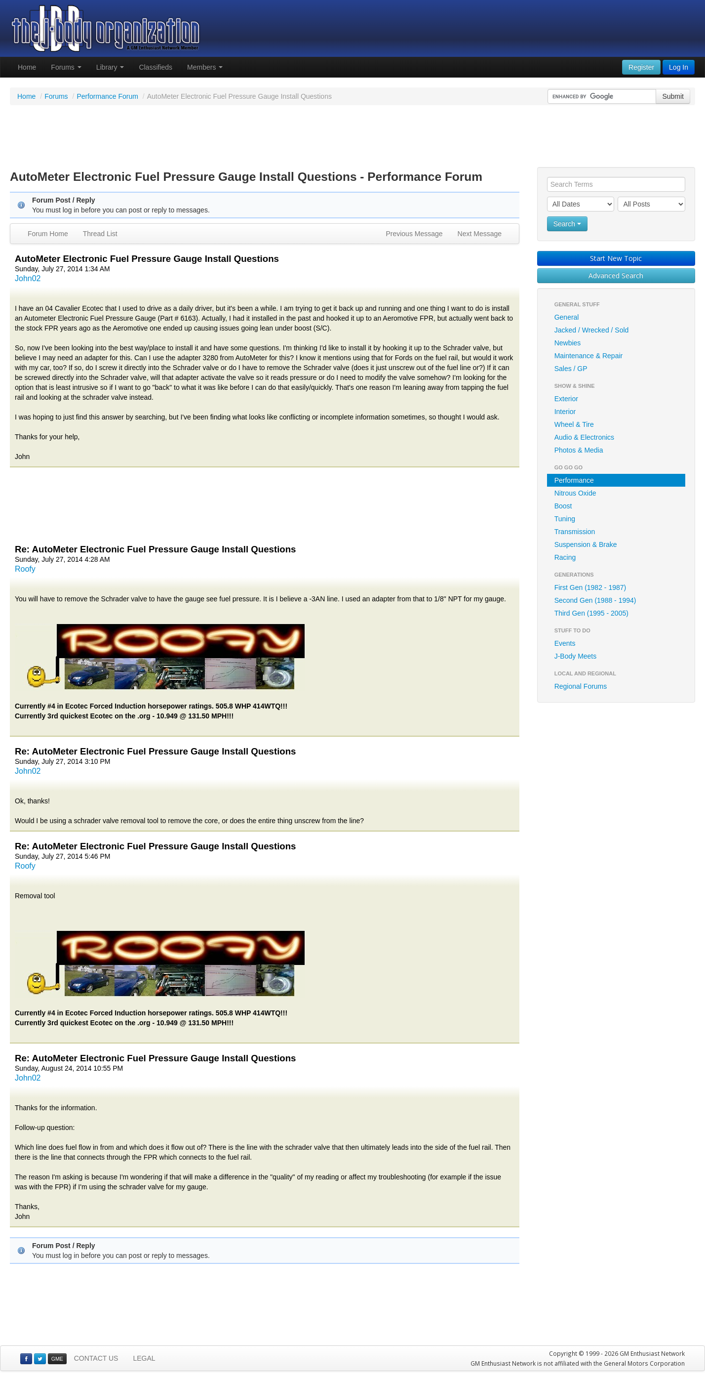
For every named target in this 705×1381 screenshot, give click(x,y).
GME (57, 1359)
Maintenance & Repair (588, 356)
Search (567, 224)
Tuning (564, 519)
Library (110, 67)
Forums (66, 67)
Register (641, 67)
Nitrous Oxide (575, 493)
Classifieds (155, 67)
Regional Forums (580, 686)
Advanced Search (615, 275)
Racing (565, 557)
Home (27, 67)
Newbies (567, 343)
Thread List (100, 234)
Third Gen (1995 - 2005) (591, 613)
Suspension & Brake (585, 544)
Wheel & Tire (574, 424)
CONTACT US (96, 1358)
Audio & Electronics (584, 437)
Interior (565, 412)
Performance (574, 480)
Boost (563, 506)
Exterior (566, 399)
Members (205, 67)
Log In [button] (678, 67)
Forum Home (48, 234)
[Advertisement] (352, 137)
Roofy (25, 569)
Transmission (574, 532)
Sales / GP (571, 369)
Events (565, 643)
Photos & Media (578, 450)
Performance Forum (107, 96)
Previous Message (414, 234)
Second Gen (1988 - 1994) (595, 600)
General (566, 317)
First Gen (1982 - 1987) (590, 587)
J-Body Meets (575, 656)
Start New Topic (616, 258)
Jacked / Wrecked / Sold (591, 330)
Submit (673, 96)
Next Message (480, 234)
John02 (28, 278)
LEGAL (144, 1358)
